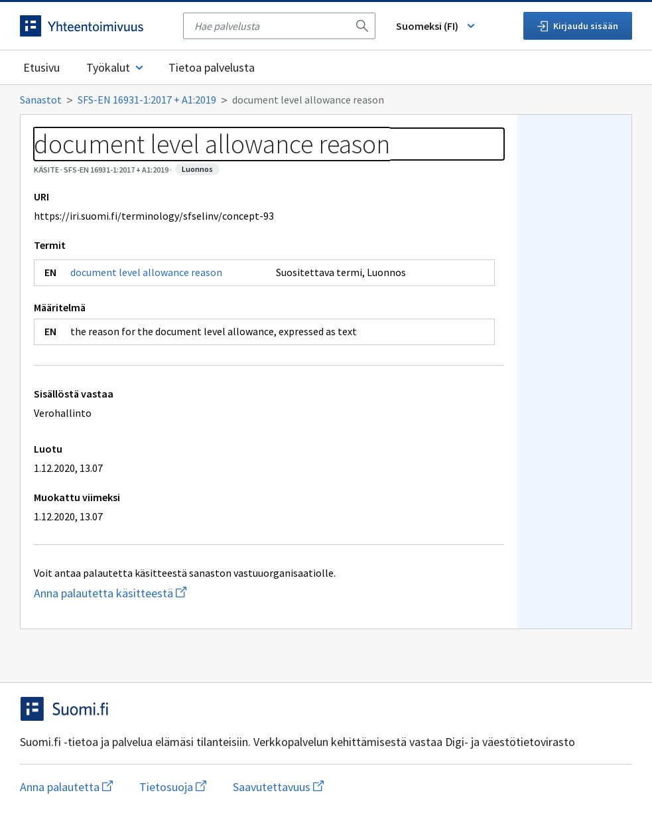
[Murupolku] (326, 100)
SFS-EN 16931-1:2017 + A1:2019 (147, 99)
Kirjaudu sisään (577, 26)
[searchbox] (271, 26)
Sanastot (41, 99)
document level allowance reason (146, 272)
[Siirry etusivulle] (95, 26)
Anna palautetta (66, 787)
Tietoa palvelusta (211, 67)
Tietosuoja (172, 787)
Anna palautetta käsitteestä (163, 593)
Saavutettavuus (278, 787)
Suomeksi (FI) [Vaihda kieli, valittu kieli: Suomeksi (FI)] (436, 26)
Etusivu (41, 67)
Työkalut (115, 67)
